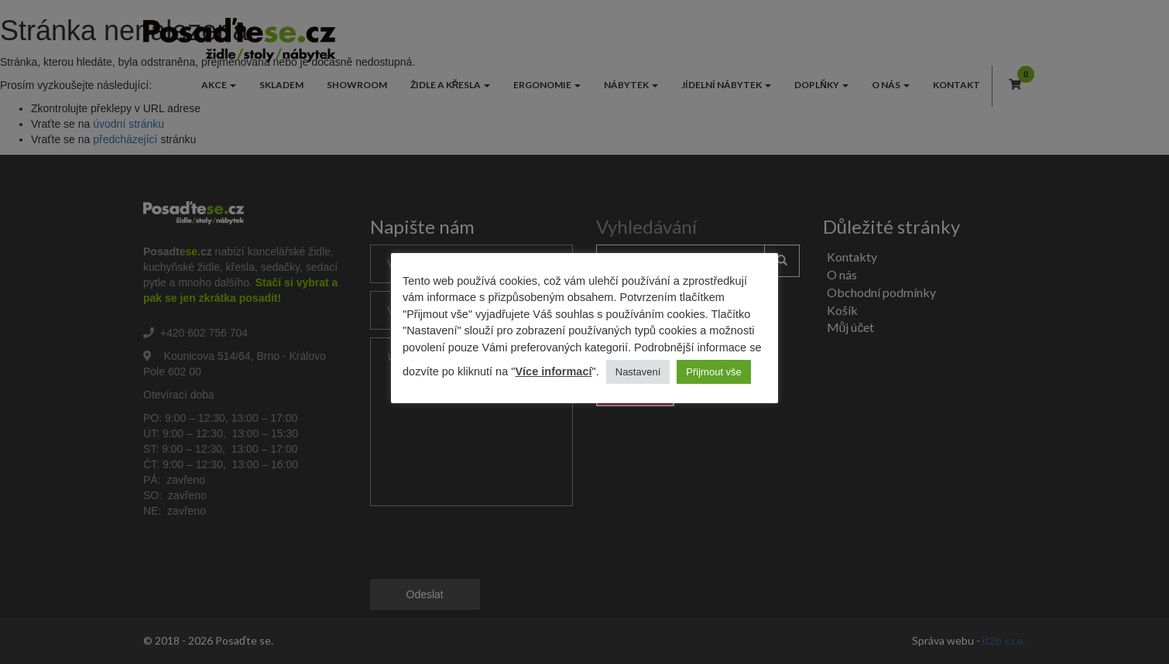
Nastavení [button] (638, 372)
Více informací (553, 371)
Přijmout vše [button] (714, 372)
